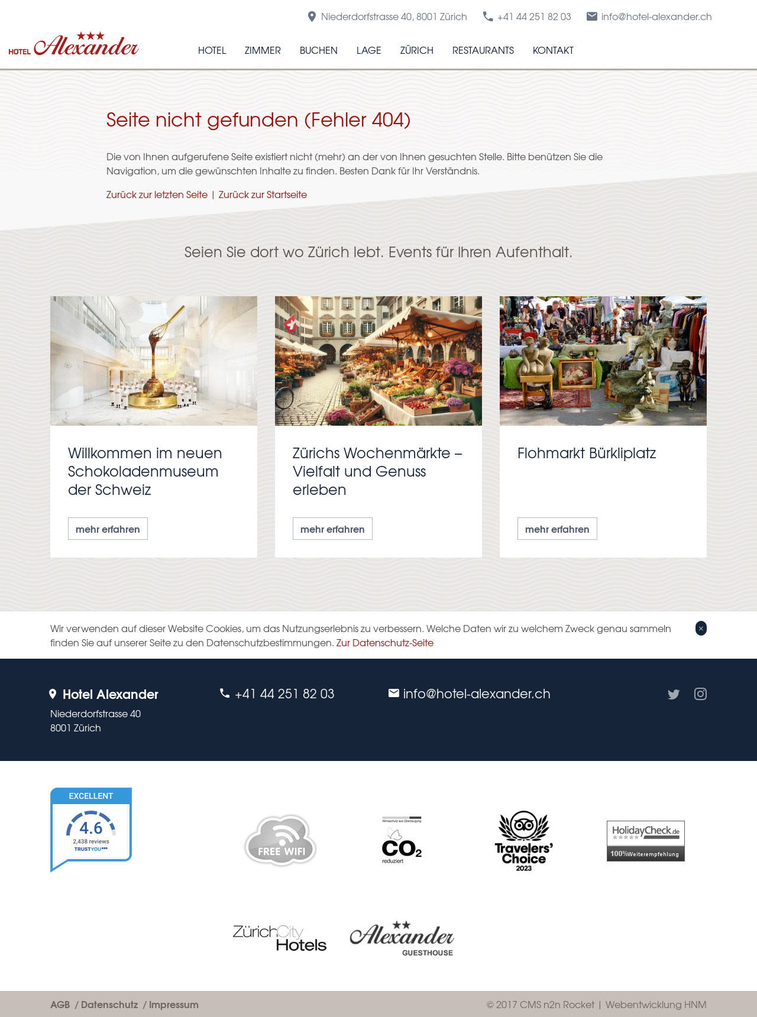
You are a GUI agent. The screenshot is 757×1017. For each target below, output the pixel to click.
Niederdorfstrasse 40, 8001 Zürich (386, 16)
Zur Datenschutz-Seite (385, 642)
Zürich (417, 50)
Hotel (212, 50)
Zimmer (263, 50)
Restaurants (483, 50)
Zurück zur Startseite (263, 194)
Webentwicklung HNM (656, 1004)
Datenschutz (109, 1003)
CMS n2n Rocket (557, 1004)
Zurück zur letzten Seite (157, 194)
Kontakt (553, 50)
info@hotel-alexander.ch (648, 16)
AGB (60, 1003)
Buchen (319, 50)
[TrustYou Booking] (125, 876)
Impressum (174, 1003)
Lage (369, 50)
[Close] (701, 628)
